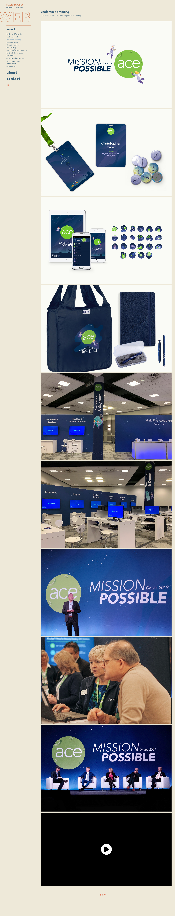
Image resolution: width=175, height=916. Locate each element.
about (11, 72)
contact (13, 78)
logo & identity (11, 47)
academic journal (12, 37)
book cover (10, 56)
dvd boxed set (11, 64)
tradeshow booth (12, 42)
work (11, 29)
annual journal (11, 66)
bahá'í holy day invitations (14, 53)
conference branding (13, 39)
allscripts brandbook (13, 45)
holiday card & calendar (14, 34)
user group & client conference (16, 50)
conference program (13, 61)
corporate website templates (15, 58)
